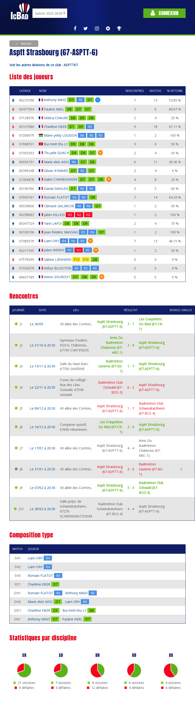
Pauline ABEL (54, 109)
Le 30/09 (36, 324)
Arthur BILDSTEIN (58, 268)
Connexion (164, 13)
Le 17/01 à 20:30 (42, 448)
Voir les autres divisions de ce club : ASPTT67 (43, 65)
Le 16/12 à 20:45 (42, 427)
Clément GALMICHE (59, 206)
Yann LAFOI (53, 223)
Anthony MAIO (55, 100)
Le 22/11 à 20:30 (42, 387)
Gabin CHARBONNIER (61, 179)
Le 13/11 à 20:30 (42, 366)
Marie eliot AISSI (57, 162)
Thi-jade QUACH (57, 153)
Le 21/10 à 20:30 (42, 345)
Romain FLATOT (57, 197)
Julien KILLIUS (55, 214)
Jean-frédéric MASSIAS (61, 232)
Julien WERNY (54, 250)
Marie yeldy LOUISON (61, 135)
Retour (25, 43)
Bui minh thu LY (56, 144)
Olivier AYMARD (56, 170)
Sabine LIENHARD (58, 259)
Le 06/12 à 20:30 (42, 408)
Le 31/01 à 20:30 (42, 469)
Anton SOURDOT (57, 277)
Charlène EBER (55, 126)
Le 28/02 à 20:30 (42, 509)
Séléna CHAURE (56, 118)
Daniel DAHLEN (56, 188)
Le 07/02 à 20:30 (42, 487)
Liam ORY (52, 241)
